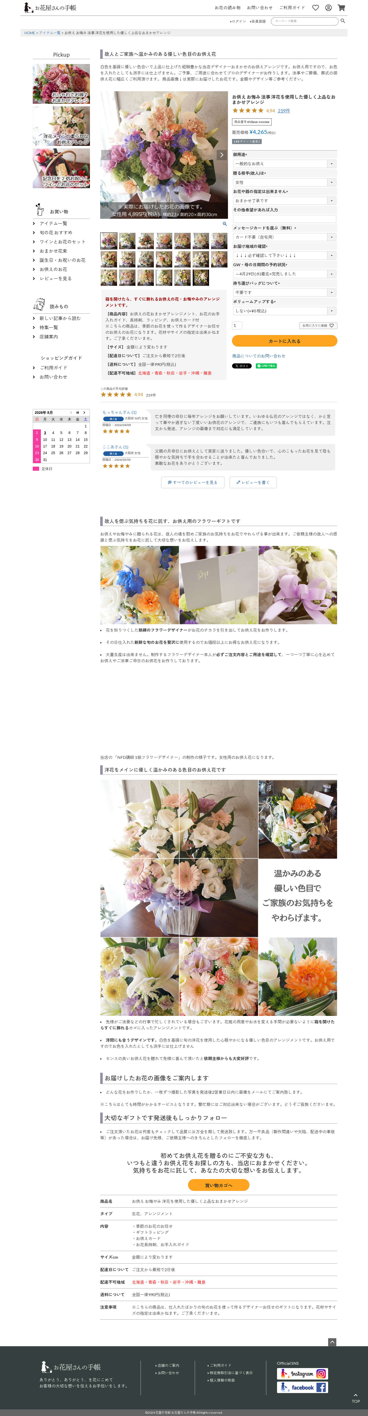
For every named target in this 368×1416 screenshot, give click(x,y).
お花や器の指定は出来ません (261, 191)
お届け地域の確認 (251, 246)
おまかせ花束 (53, 251)
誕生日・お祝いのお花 (63, 260)
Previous (106, 155)
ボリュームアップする (255, 301)
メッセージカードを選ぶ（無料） (265, 227)
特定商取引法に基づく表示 (231, 1373)
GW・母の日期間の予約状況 (261, 264)
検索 (343, 21)
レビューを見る (56, 278)
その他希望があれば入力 (255, 209)
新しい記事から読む (60, 318)
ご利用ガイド (292, 7)
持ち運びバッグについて (257, 283)
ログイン (239, 21)
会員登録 (258, 21)
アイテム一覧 (50, 33)
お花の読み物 (228, 7)
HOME (30, 33)
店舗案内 (49, 336)
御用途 (241, 154)
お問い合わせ (260, 7)
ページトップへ (332, 1342)
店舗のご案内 (168, 1365)
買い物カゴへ (219, 1185)
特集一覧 (49, 327)
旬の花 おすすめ (56, 232)
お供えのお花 (53, 269)
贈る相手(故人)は (250, 173)
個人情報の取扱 (222, 1380)
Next (222, 155)
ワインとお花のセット (63, 242)
